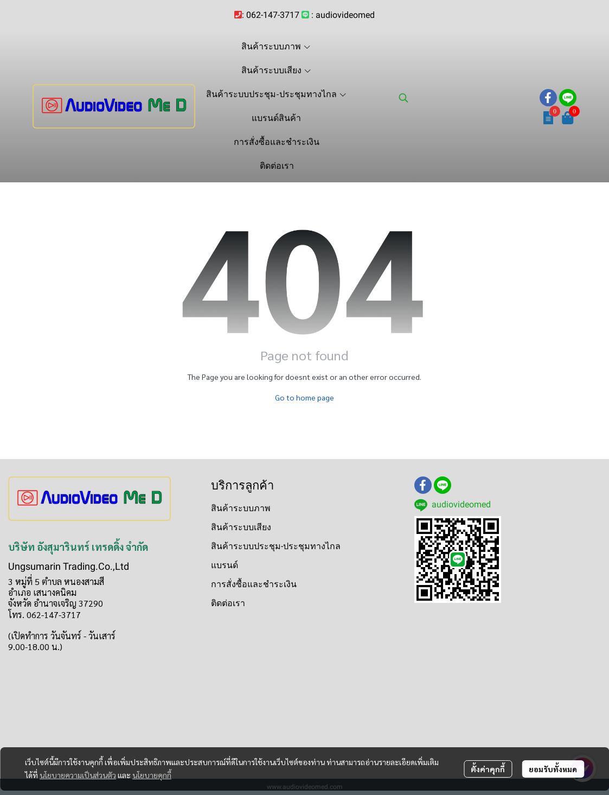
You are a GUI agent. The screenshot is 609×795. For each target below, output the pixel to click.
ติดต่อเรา (228, 603)
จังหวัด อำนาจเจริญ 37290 (55, 603)
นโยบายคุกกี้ (151, 775)
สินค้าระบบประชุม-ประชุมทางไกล (276, 546)
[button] (463, 97)
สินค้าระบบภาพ (241, 508)
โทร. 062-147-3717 (44, 614)
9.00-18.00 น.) (35, 646)
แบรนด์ (224, 565)
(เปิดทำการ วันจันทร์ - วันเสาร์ (62, 635)
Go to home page (304, 397)
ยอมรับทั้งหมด (553, 769)
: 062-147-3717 (270, 15)
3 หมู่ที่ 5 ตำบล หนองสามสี (56, 581)
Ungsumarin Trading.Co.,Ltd (68, 566)
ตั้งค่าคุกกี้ (488, 769)
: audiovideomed (343, 15)
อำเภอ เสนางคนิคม (42, 592)
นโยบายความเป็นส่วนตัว (78, 775)
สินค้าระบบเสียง (241, 527)
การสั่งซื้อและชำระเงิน (254, 584)
